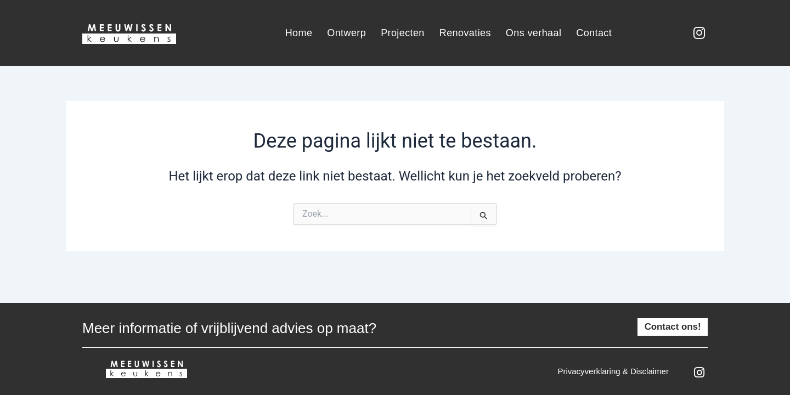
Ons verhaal (533, 32)
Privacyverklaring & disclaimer (613, 371)
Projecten (403, 32)
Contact (594, 32)
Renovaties (465, 32)
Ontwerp (346, 32)
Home (299, 32)
